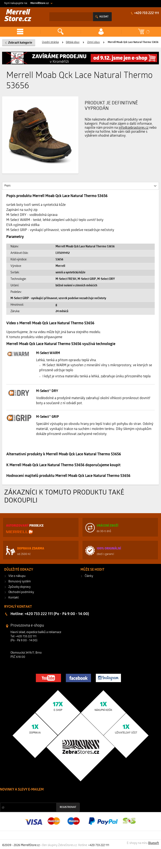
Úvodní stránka (50, 42)
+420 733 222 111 (146, 13)
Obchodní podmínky (21, 592)
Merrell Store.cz (17, 16)
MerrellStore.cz (39, 3)
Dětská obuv (72, 42)
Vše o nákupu (17, 576)
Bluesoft (153, 843)
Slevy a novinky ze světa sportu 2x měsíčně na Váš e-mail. (36, 797)
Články (89, 576)
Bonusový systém (19, 581)
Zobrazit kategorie (20, 42)
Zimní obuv (93, 42)
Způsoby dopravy (19, 587)
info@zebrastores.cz (133, 128)
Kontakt (13, 597)
